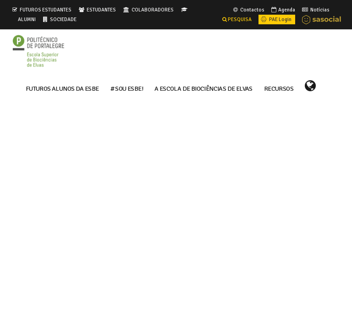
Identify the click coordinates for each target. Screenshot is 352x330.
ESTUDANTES (101, 9)
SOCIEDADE (63, 19)
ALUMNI (27, 19)
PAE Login (275, 19)
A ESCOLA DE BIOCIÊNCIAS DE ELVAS (203, 88)
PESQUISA (237, 19)
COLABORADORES (153, 9)
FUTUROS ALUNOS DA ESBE (62, 88)
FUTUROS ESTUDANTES (46, 9)
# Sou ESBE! (126, 88)
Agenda (282, 9)
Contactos (248, 9)
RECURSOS (278, 88)
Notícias (315, 9)
